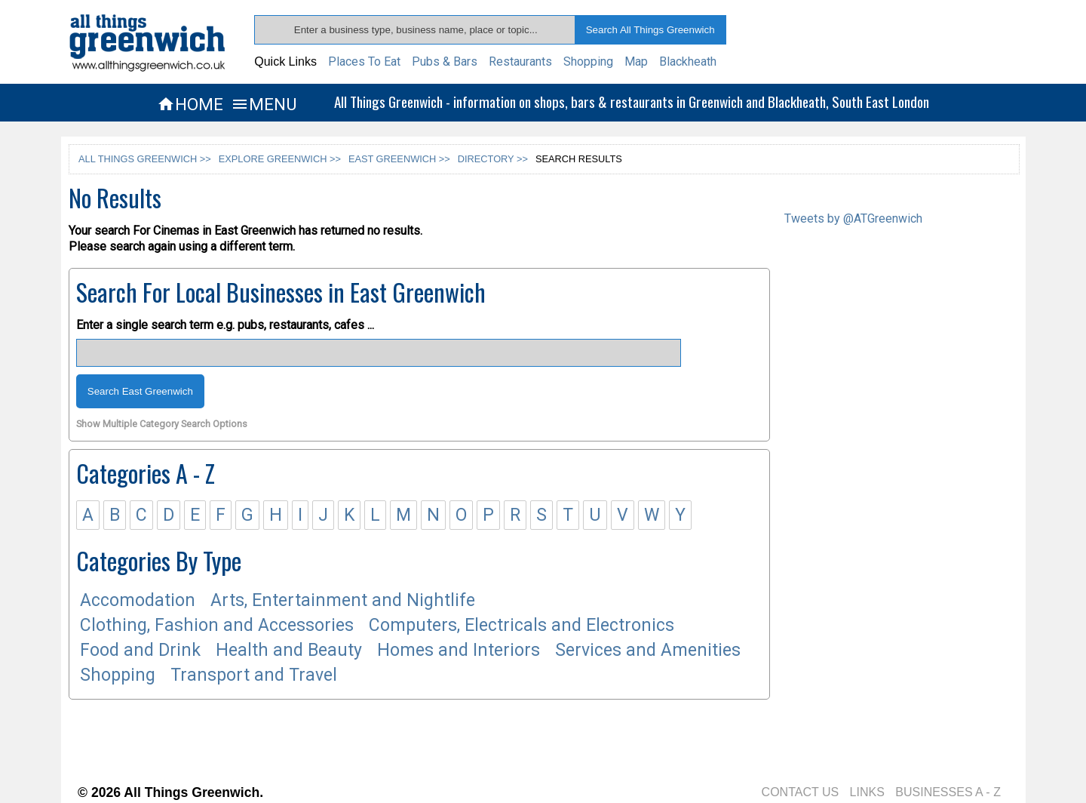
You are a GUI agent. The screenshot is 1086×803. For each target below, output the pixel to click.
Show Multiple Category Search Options (161, 424)
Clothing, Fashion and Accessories (217, 625)
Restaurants (520, 61)
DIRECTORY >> (493, 159)
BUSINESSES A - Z (948, 792)
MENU (263, 104)
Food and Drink (140, 650)
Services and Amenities (648, 650)
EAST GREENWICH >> (399, 159)
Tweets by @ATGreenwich (853, 218)
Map (636, 61)
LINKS (867, 792)
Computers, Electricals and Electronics (521, 625)
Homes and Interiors (458, 650)
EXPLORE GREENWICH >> (280, 159)
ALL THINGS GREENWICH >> (144, 159)
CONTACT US (800, 792)
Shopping (588, 61)
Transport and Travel (253, 675)
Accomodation (137, 600)
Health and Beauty (289, 650)
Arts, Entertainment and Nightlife (342, 600)
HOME (190, 104)
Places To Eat (364, 61)
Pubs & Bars (444, 61)
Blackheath (687, 61)
